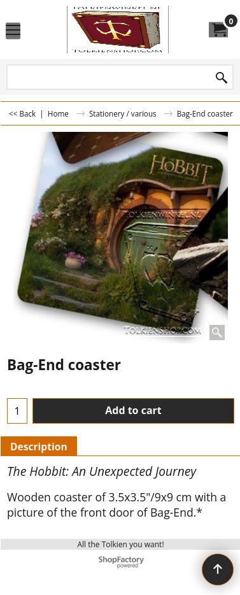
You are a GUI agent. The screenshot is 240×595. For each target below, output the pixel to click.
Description (38, 447)
